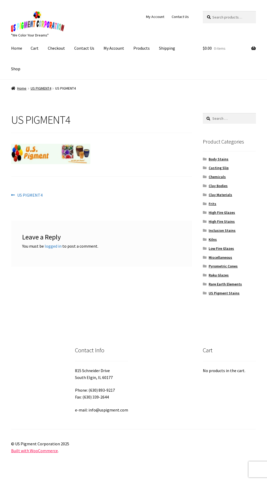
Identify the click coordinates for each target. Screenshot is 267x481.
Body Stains (218, 159)
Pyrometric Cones (223, 266)
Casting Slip (219, 167)
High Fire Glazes (222, 212)
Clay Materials (220, 194)
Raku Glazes (219, 275)
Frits (212, 203)
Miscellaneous (220, 257)
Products (141, 48)
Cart (35, 48)
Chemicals (217, 176)
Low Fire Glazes (221, 248)
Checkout (56, 48)
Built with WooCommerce (34, 450)
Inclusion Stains (222, 230)
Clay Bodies (218, 185)
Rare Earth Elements (225, 284)
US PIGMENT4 (41, 88)
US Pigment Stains (224, 293)
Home (16, 48)
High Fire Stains (222, 221)
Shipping (167, 48)
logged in (53, 246)
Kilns (213, 239)
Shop (15, 68)
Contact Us (180, 16)
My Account (155, 16)
